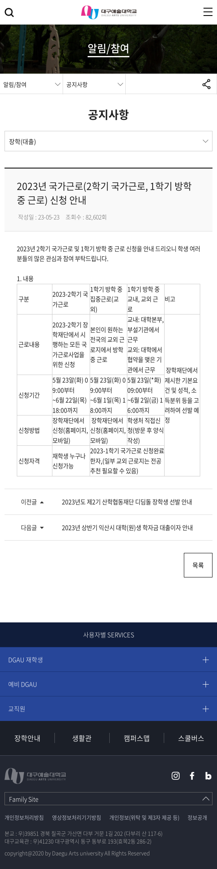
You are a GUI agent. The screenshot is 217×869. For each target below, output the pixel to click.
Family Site (23, 799)
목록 (198, 565)
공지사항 (77, 84)
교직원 (16, 708)
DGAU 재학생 (25, 659)
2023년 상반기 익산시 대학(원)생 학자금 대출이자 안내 (127, 527)
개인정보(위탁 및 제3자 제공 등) (144, 817)
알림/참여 (15, 84)
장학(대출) (22, 141)
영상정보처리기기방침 (76, 817)
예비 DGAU (22, 684)
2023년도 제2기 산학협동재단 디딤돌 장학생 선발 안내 (127, 501)
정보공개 (197, 817)
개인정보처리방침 (24, 817)
